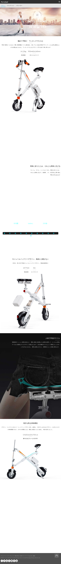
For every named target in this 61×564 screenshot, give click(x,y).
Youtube (7, 561)
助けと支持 (19, 555)
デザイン (3, 5)
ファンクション (10, 5)
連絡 (34, 555)
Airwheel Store (9, 561)
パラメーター (19, 5)
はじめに (31, 555)
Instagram (11, 561)
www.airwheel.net (7, 557)
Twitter (4, 561)
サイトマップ (25, 555)
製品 (16, 555)
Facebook (2, 561)
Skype (14, 561)
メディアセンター (10, 555)
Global (16, 561)
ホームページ (3, 555)
